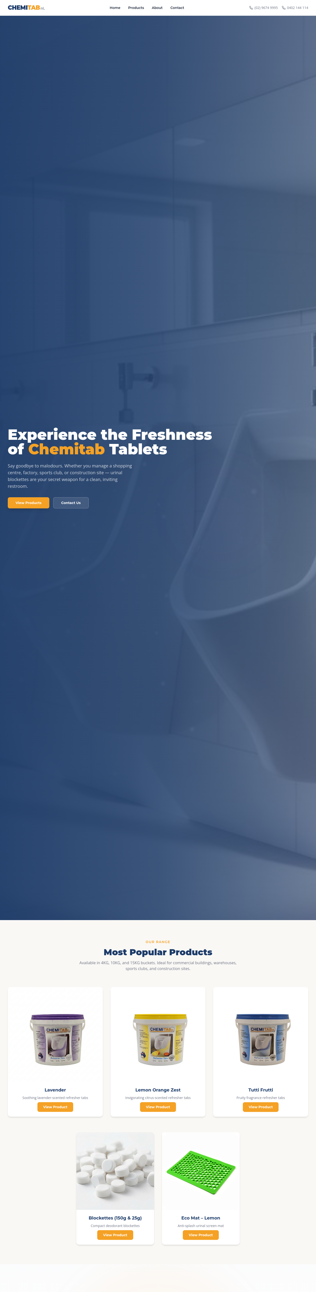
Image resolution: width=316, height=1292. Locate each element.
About (157, 8)
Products (136, 8)
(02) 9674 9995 (263, 7)
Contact (177, 8)
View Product (55, 1107)
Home (115, 8)
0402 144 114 (295, 7)
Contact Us (71, 503)
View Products (29, 503)
